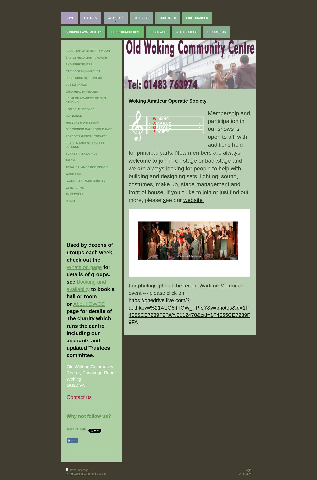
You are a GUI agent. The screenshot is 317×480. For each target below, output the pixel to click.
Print (71, 470)
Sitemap (83, 470)
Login (248, 470)
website (193, 200)
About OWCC (89, 304)
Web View (245, 473)
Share (72, 440)
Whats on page (84, 267)
